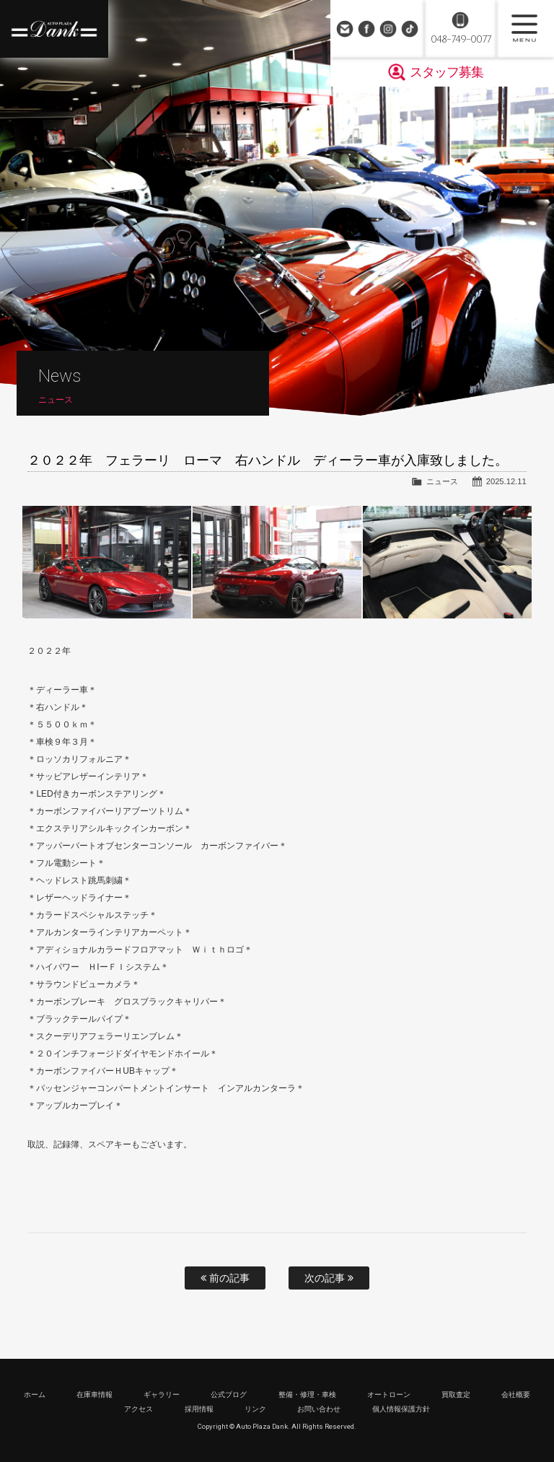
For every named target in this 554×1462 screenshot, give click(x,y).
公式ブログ (229, 1394)
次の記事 (328, 1278)
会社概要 (515, 1394)
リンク (255, 1409)
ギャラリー (162, 1394)
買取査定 (455, 1394)
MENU (525, 29)
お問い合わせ (345, 29)
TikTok (410, 29)
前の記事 (225, 1278)
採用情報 (199, 1409)
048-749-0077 (461, 39)
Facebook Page (366, 29)
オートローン (388, 1394)
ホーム (34, 1394)
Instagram (388, 29)
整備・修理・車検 (307, 1394)
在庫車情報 (94, 1394)
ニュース (442, 481)
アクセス (138, 1409)
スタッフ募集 (446, 72)
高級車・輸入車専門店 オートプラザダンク (54, 29)
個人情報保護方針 (401, 1409)
